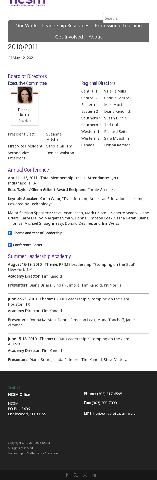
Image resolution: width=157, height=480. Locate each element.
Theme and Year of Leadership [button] (35, 233)
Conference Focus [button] (25, 245)
